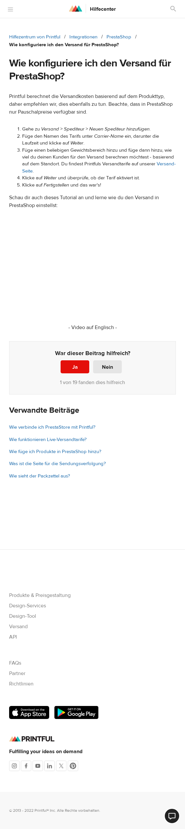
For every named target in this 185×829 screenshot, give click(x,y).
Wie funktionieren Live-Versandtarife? (48, 439)
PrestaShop (119, 37)
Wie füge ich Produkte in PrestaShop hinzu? (55, 452)
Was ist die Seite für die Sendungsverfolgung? (57, 464)
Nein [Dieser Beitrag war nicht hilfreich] (107, 367)
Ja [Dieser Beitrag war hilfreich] (75, 367)
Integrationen (83, 37)
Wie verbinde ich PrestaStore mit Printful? (52, 427)
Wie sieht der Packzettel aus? (39, 476)
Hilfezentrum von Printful (34, 37)
